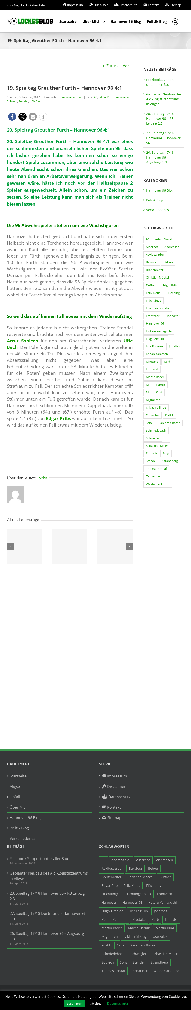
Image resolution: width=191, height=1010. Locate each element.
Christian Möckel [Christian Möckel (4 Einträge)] (157, 277)
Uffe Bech (36, 101)
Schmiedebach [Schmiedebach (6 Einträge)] (156, 431)
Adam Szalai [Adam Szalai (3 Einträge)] (163, 239)
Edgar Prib (105, 97)
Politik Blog (154, 200)
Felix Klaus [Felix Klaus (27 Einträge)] (153, 293)
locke (42, 478)
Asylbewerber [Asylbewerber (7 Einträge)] (155, 255)
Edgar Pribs (58, 418)
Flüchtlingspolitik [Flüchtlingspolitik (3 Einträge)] (157, 308)
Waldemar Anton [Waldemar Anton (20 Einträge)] (157, 484)
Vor (126, 65)
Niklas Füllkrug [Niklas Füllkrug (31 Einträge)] (156, 408)
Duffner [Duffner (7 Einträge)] (151, 285)
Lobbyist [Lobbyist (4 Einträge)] (152, 369)
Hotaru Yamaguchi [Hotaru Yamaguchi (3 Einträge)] (159, 331)
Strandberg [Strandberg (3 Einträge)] (170, 461)
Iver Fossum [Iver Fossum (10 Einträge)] (154, 346)
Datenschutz (117, 1003)
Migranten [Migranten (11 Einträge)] (153, 400)
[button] (175, 21)
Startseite (18, 776)
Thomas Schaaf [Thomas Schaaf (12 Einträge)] (156, 469)
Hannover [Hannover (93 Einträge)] (172, 316)
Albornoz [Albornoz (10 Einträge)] (152, 247)
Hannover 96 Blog (70, 97)
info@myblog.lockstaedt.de (26, 5)
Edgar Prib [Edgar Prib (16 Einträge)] (170, 285)
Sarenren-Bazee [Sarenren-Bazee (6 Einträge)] (169, 423)
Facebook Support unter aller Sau (39, 858)
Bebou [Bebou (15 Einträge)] (168, 262)
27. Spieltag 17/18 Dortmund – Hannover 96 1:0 (163, 138)
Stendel (23, 101)
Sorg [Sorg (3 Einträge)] (166, 453)
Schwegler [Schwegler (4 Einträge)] (153, 438)
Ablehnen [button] (96, 1003)
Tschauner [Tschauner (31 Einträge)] (153, 476)
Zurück (112, 65)
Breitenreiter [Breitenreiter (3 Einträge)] (154, 270)
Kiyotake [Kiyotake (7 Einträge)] (152, 362)
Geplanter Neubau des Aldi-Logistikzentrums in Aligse (164, 99)
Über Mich (19, 807)
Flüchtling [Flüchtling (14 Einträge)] (173, 293)
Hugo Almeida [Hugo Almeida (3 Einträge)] (155, 339)
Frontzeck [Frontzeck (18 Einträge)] (153, 316)
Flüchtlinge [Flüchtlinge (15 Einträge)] (153, 301)
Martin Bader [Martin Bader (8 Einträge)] (155, 377)
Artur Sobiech (22, 341)
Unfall (15, 796)
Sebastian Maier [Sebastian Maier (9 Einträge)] (157, 446)
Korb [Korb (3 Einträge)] (167, 362)
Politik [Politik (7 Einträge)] (169, 415)
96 (95, 97)
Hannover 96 (121, 97)
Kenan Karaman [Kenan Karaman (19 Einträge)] (157, 354)
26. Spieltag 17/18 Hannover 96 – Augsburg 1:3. (160, 157)
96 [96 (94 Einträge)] (147, 239)
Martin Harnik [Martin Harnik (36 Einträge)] (155, 385)
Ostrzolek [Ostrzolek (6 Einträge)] (152, 415)
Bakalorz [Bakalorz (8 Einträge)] (152, 262)
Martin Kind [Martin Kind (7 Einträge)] (154, 392)
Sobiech (12, 101)
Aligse (15, 786)
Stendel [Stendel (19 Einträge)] (151, 461)
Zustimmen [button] (74, 1003)
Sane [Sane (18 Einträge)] (149, 423)
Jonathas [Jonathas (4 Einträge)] (175, 346)
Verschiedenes (157, 210)
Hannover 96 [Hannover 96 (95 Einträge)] (155, 323)
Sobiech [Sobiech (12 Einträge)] (151, 453)
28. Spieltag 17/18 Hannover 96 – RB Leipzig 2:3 (160, 118)
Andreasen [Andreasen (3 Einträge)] (171, 247)
